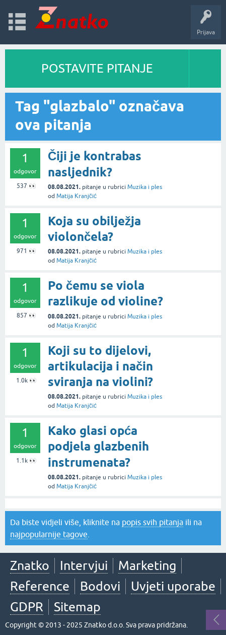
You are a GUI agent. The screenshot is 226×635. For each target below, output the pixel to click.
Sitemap (77, 607)
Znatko (29, 565)
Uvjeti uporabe (173, 586)
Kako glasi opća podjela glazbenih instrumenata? (98, 446)
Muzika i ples (144, 186)
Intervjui (84, 565)
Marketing (147, 565)
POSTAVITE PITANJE (97, 68)
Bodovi (100, 586)
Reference (39, 586)
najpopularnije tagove (49, 534)
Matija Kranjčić (76, 196)
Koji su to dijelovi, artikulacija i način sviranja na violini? (100, 366)
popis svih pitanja (152, 522)
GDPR (26, 607)
